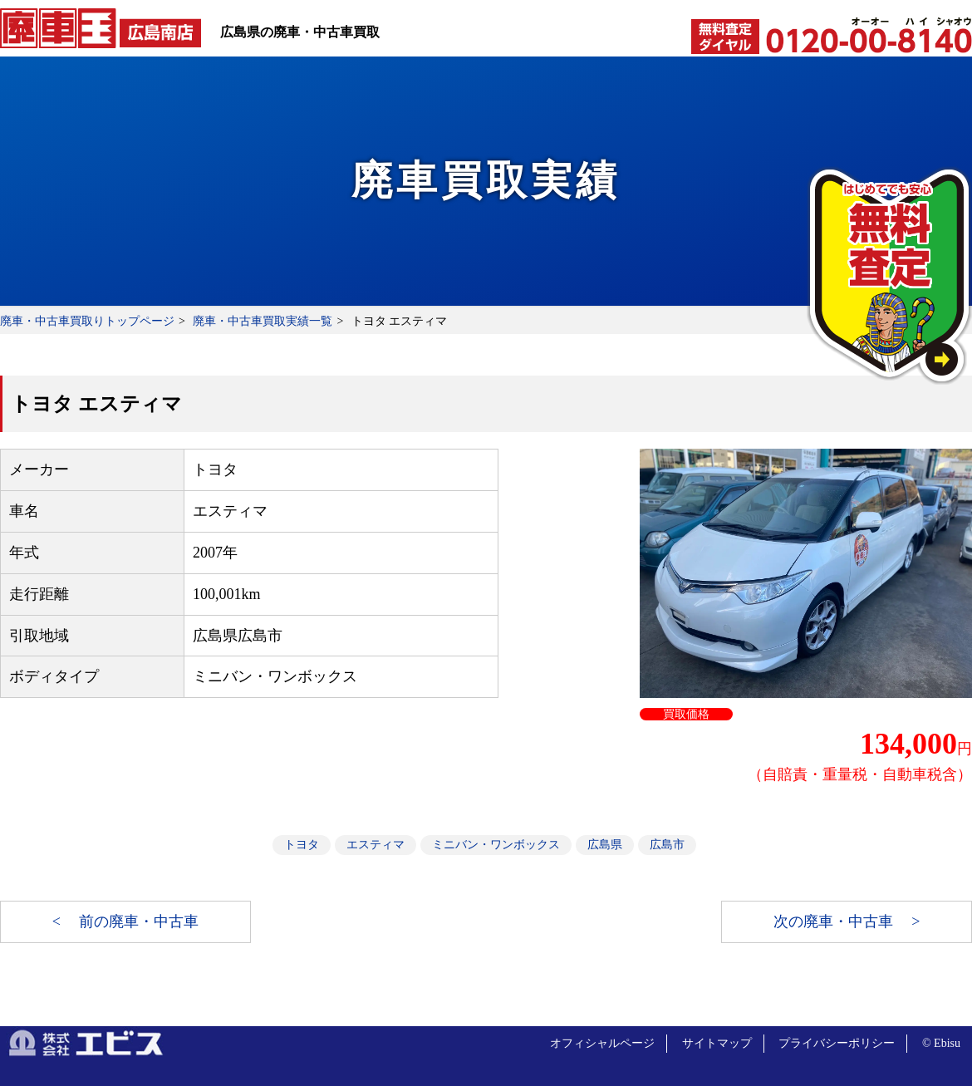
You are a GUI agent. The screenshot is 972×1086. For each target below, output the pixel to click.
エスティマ (375, 844)
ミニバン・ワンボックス (496, 844)
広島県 (604, 844)
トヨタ (301, 844)
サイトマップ (717, 1043)
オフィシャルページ (602, 1043)
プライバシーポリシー (836, 1043)
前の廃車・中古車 (139, 921)
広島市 (667, 844)
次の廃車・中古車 (835, 921)
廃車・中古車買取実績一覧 (262, 321)
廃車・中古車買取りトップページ (87, 321)
